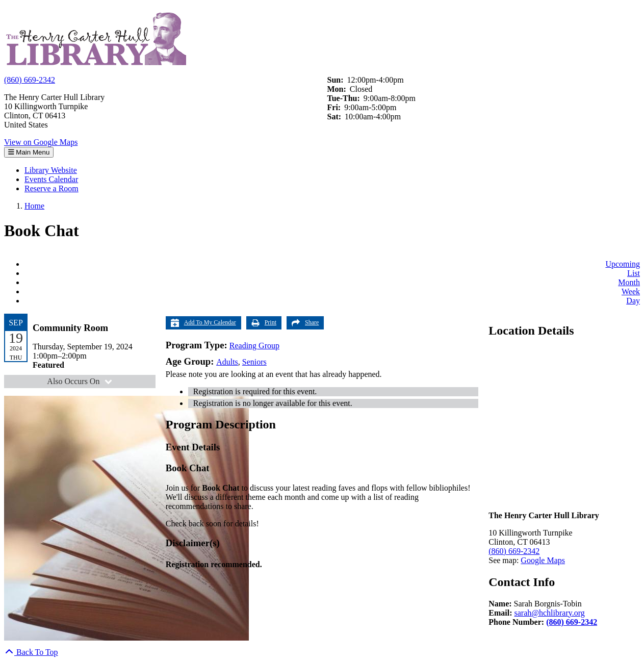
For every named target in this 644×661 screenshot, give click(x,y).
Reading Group (254, 345)
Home (34, 205)
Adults (227, 362)
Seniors (254, 362)
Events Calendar (51, 179)
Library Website (50, 170)
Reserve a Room (51, 188)
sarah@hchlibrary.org (549, 612)
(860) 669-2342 (29, 79)
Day (633, 300)
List (633, 273)
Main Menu (28, 152)
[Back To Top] (31, 652)
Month (629, 282)
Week (631, 291)
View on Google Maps (41, 142)
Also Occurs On (81, 381)
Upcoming (622, 264)
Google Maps (543, 560)
